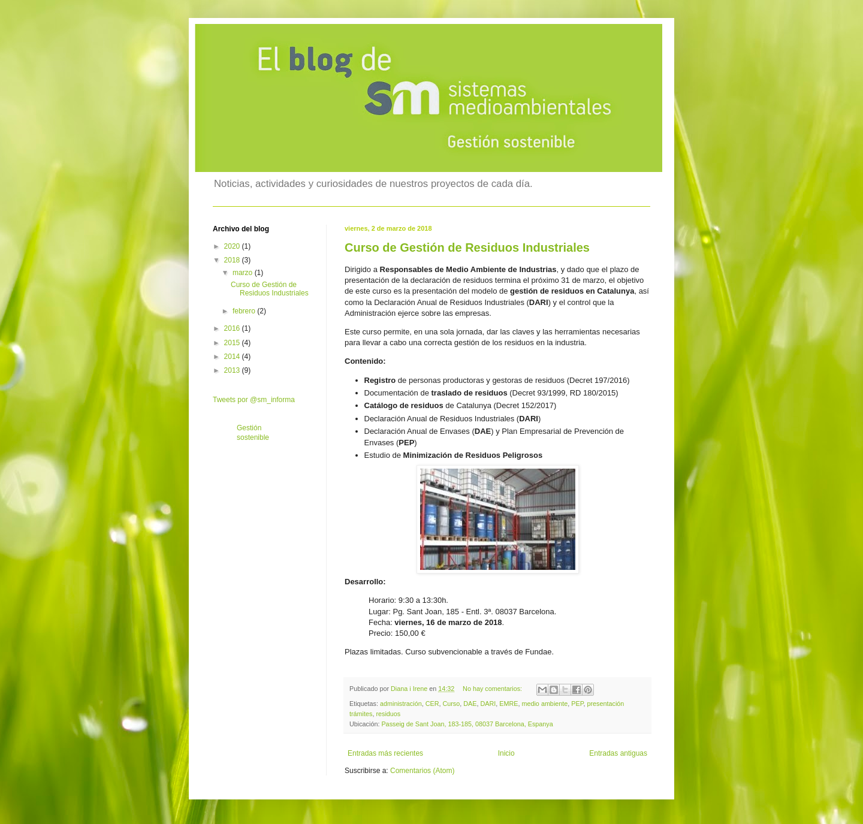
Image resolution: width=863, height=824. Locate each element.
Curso (451, 703)
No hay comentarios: (493, 688)
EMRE (508, 703)
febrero (245, 311)
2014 (233, 356)
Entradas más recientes (385, 753)
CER (432, 703)
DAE (469, 703)
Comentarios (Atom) (422, 770)
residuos (388, 713)
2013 (233, 370)
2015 (233, 343)
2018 (233, 260)
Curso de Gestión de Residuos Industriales (467, 247)
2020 (233, 246)
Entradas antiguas (618, 753)
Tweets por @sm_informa (254, 400)
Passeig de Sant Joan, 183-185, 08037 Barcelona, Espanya (467, 724)
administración (401, 703)
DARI (488, 703)
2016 (233, 328)
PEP (577, 703)
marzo (244, 272)
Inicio (506, 753)
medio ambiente (544, 703)
